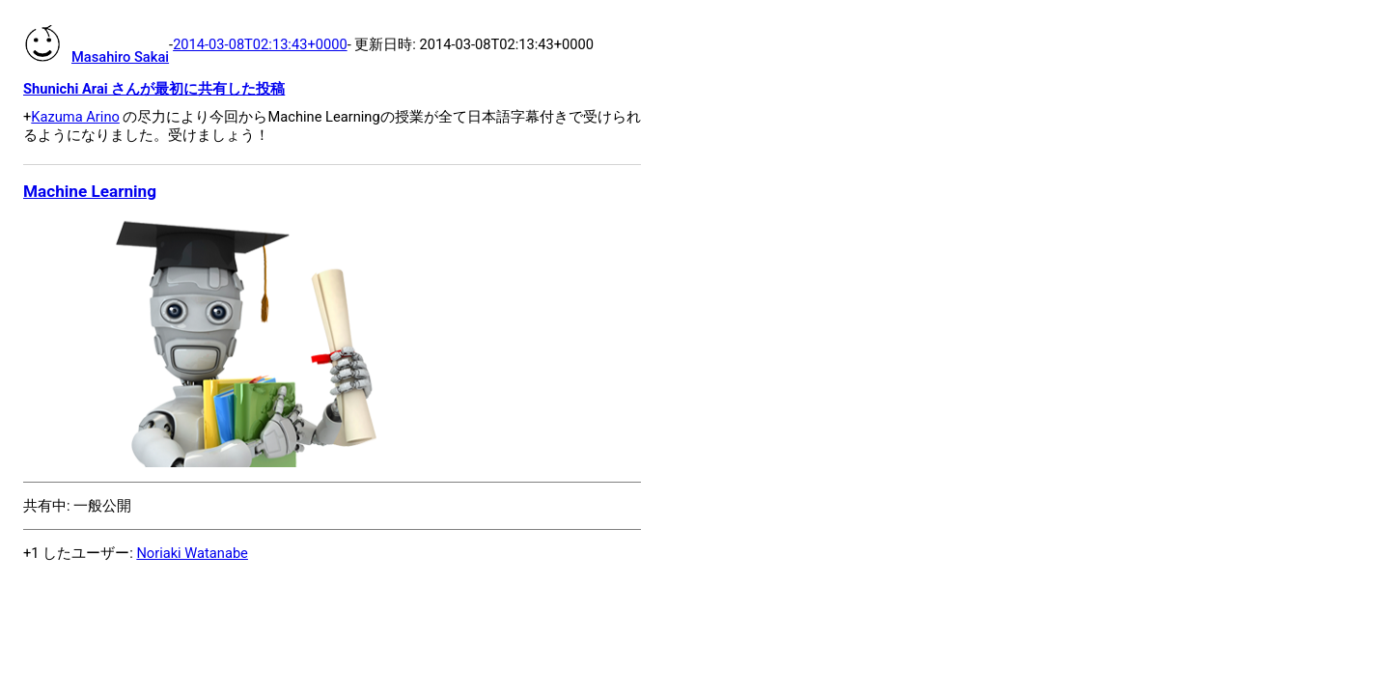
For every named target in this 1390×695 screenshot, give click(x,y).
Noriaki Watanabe (192, 553)
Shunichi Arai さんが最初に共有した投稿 (154, 88)
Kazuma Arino (75, 116)
